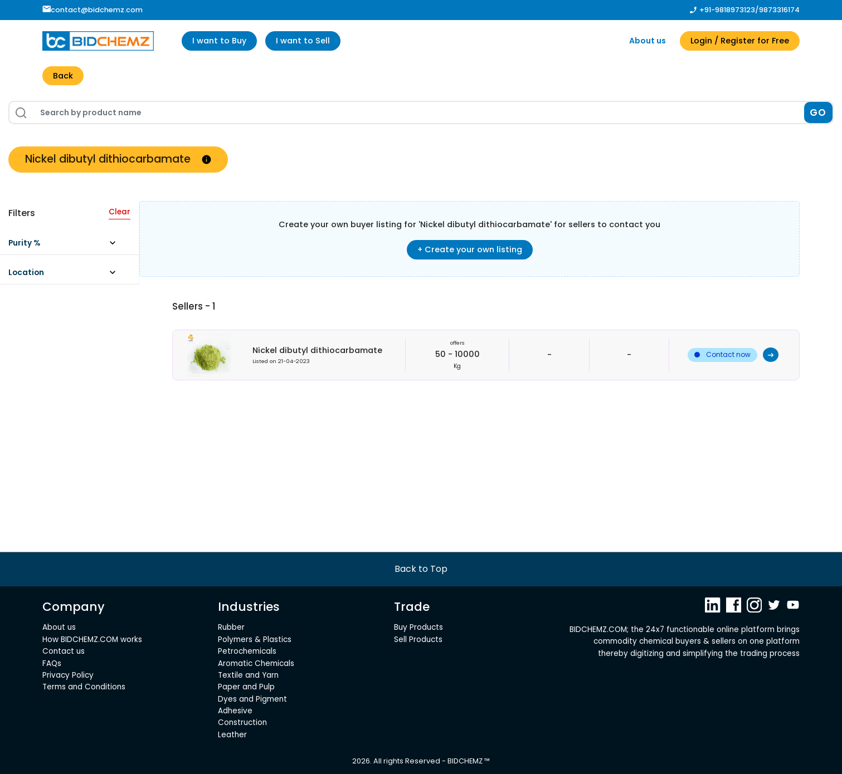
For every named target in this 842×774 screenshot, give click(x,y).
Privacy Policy (68, 675)
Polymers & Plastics (254, 639)
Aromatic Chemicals (256, 663)
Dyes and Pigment (252, 699)
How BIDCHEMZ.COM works (92, 639)
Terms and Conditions (83, 687)
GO (818, 112)
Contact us (63, 651)
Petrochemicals (247, 651)
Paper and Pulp (246, 687)
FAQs (51, 663)
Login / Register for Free (739, 40)
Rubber (231, 627)
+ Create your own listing (469, 249)
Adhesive (235, 711)
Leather (232, 734)
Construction (242, 722)
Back (63, 75)
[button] (67, 245)
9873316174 (779, 9)
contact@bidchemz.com (92, 9)
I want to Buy (219, 40)
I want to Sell (303, 40)
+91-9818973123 (727, 9)
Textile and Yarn (248, 675)
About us (647, 40)
